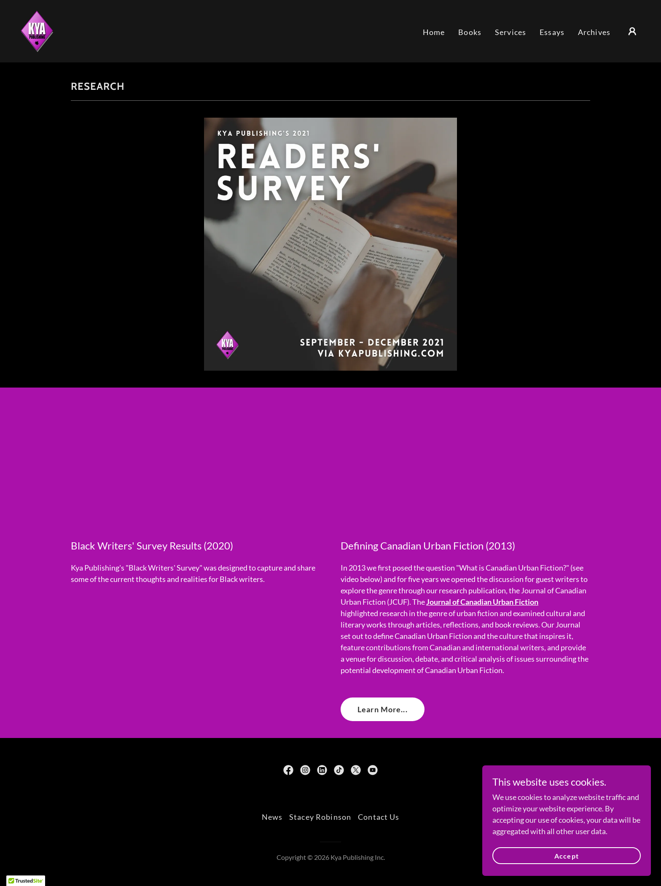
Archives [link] (594, 32)
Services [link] (510, 32)
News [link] (272, 816)
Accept (566, 856)
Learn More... (382, 709)
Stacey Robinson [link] (320, 816)
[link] (37, 30)
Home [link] (434, 32)
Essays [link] (552, 32)
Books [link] (469, 32)
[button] (632, 31)
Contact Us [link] (378, 816)
